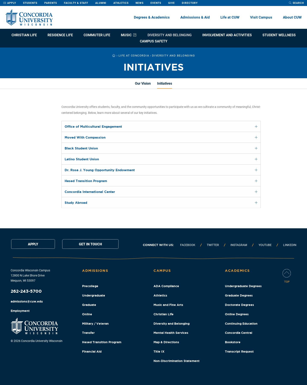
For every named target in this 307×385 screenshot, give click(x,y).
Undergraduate (93, 295)
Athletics (121, 2)
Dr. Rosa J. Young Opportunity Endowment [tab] (100, 170)
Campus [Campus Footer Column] (162, 270)
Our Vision (143, 83)
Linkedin (289, 245)
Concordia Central (238, 332)
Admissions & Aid (195, 17)
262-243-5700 (26, 291)
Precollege (90, 286)
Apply (9, 2)
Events (156, 2)
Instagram (238, 245)
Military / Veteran (95, 323)
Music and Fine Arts (168, 305)
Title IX (159, 351)
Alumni (100, 2)
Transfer (88, 332)
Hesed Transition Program (101, 342)
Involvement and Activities (227, 35)
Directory (190, 2)
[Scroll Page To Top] (286, 276)
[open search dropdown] (296, 3)
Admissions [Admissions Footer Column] (95, 270)
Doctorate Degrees (239, 305)
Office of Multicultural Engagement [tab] (93, 126)
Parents (50, 2)
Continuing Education (241, 323)
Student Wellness (279, 35)
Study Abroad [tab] (76, 202)
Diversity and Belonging (170, 35)
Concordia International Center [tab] (90, 192)
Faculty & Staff (76, 2)
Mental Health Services (171, 332)
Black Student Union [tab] (81, 148)
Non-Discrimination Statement (177, 361)
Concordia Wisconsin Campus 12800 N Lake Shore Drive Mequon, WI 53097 (30, 275)
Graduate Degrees (239, 295)
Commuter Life (97, 35)
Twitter (213, 245)
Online (87, 314)
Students (30, 2)
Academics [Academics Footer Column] (237, 270)
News (139, 2)
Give (171, 2)
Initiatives (164, 83)
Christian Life (24, 35)
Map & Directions (166, 342)
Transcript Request (239, 351)
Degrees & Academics (152, 17)
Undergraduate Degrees (243, 286)
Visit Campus (261, 17)
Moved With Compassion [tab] (85, 137)
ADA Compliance (166, 286)
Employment (20, 311)
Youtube (265, 245)
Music (129, 35)
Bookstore (232, 342)
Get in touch (90, 244)
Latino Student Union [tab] (82, 159)
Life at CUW (229, 17)
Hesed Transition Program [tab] (86, 181)
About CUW (292, 17)
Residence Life (60, 35)
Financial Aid (91, 351)
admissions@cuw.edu (27, 301)
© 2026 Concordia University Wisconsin (36, 341)
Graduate (89, 305)
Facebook (187, 245)
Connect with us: (158, 245)
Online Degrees (237, 314)
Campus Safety (153, 41)
